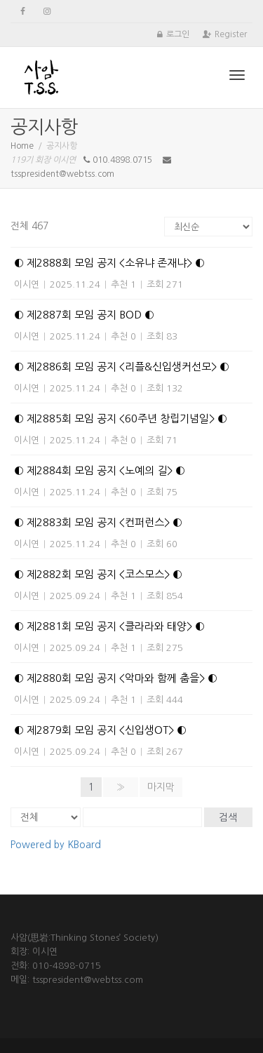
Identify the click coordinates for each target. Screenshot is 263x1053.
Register (231, 34)
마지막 (161, 787)
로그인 (177, 34)
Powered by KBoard (56, 845)
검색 (228, 817)
